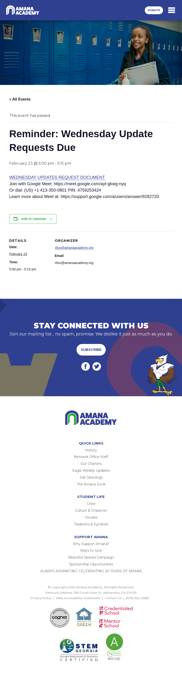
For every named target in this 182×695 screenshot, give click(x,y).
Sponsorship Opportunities (91, 564)
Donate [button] (154, 10)
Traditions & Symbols (91, 524)
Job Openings (91, 477)
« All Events (20, 99)
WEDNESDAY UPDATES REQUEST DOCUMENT (57, 177)
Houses (91, 517)
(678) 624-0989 (137, 598)
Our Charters (91, 464)
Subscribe (91, 350)
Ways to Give (91, 550)
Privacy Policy (41, 598)
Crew (91, 503)
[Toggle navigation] (171, 10)
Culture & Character (91, 510)
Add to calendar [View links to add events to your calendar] (33, 219)
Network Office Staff (91, 457)
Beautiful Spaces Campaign (91, 557)
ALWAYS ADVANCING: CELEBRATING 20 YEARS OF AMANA (91, 571)
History (91, 450)
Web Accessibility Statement (78, 598)
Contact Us (113, 598)
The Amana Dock (91, 484)
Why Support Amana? (91, 544)
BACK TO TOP (91, 604)
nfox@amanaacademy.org (74, 248)
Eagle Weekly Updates (91, 470)
